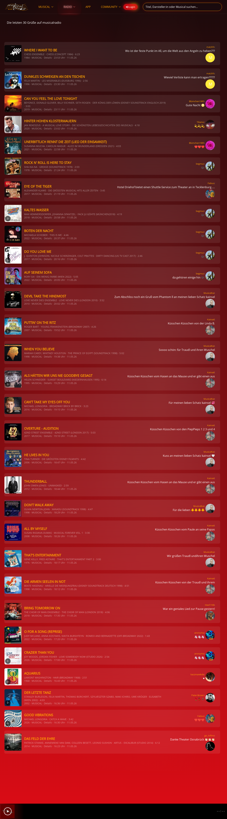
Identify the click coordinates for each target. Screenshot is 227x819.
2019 (27, 109)
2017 (27, 193)
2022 (27, 238)
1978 (27, 170)
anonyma (199, 632)
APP (88, 7)
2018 (27, 217)
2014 (27, 746)
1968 (27, 680)
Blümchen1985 (196, 101)
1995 (27, 383)
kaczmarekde (197, 674)
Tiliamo (200, 122)
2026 (27, 660)
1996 (27, 84)
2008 (27, 536)
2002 (27, 703)
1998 (27, 356)
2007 (27, 330)
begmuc (200, 163)
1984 (27, 57)
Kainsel (210, 319)
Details (48, 57)
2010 (27, 303)
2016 (27, 409)
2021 (27, 149)
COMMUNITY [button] (111, 7)
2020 (27, 128)
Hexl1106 (209, 604)
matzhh (210, 46)
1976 (27, 562)
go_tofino (209, 735)
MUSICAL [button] (45, 7)
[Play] (8, 811)
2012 (27, 489)
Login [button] (130, 7)
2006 (27, 462)
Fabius (211, 183)
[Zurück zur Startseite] (16, 7)
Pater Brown (197, 695)
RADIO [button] (69, 7)
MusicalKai (209, 293)
